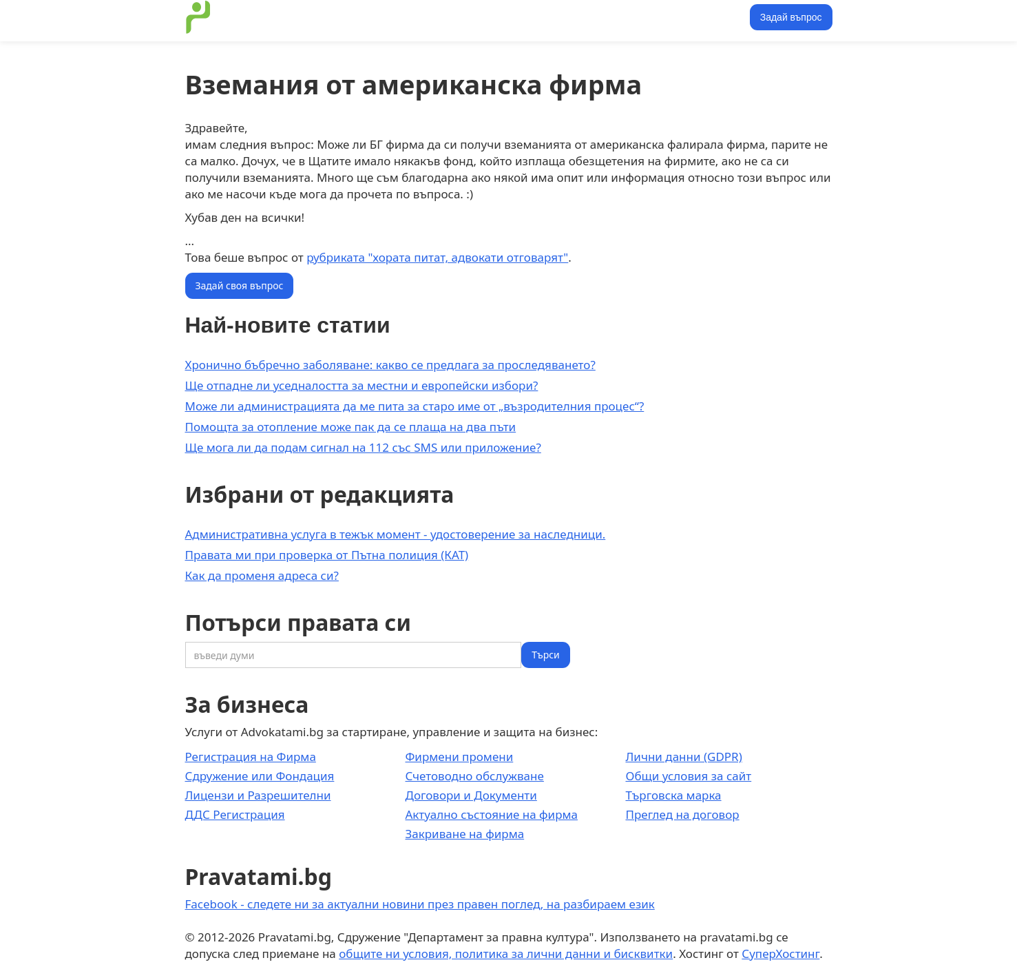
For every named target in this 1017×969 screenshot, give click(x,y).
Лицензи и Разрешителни (258, 795)
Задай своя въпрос (240, 285)
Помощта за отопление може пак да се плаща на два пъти (350, 427)
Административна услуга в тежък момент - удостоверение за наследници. (395, 534)
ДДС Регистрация (235, 814)
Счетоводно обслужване (474, 776)
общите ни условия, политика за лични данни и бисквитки (506, 953)
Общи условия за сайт (688, 776)
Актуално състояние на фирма (491, 814)
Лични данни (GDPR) (683, 756)
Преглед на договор (682, 814)
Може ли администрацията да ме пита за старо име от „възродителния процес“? (414, 406)
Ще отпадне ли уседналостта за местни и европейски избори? (361, 385)
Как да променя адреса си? (262, 575)
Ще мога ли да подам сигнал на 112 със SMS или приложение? (363, 447)
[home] (198, 17)
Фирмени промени (459, 756)
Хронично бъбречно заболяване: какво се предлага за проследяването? (390, 365)
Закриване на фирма (464, 834)
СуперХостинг (780, 953)
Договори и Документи (470, 795)
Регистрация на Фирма (250, 756)
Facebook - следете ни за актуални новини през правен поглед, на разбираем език (420, 904)
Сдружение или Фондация (260, 776)
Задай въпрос (791, 17)
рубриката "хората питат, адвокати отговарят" (437, 257)
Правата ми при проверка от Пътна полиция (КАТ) (327, 555)
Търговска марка (673, 795)
